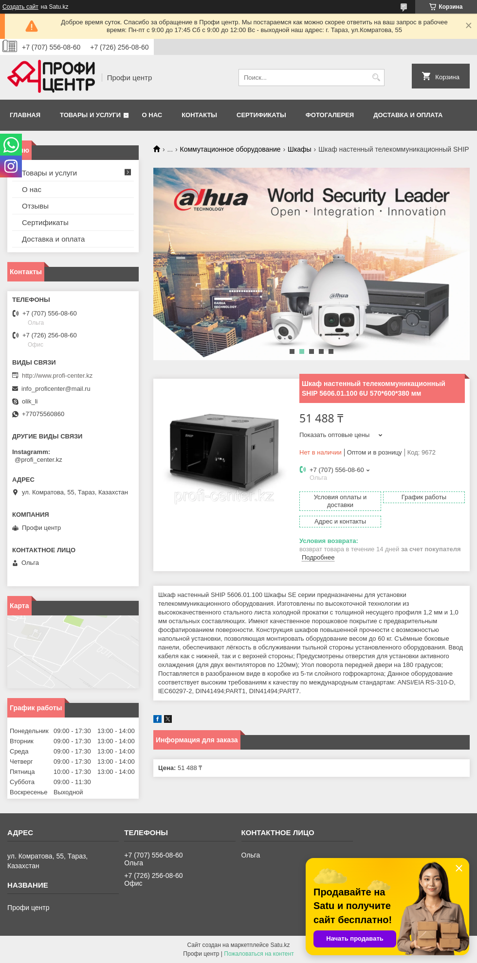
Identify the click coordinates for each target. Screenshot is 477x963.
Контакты (199, 115)
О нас (152, 115)
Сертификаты (261, 115)
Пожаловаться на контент (259, 953)
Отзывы (35, 206)
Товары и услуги (90, 115)
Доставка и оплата (407, 115)
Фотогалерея (330, 115)
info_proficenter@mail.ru (56, 388)
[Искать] (376, 77)
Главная (25, 115)
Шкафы (300, 149)
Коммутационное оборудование (230, 149)
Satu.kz (280, 945)
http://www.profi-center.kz (57, 375)
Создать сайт (20, 6)
